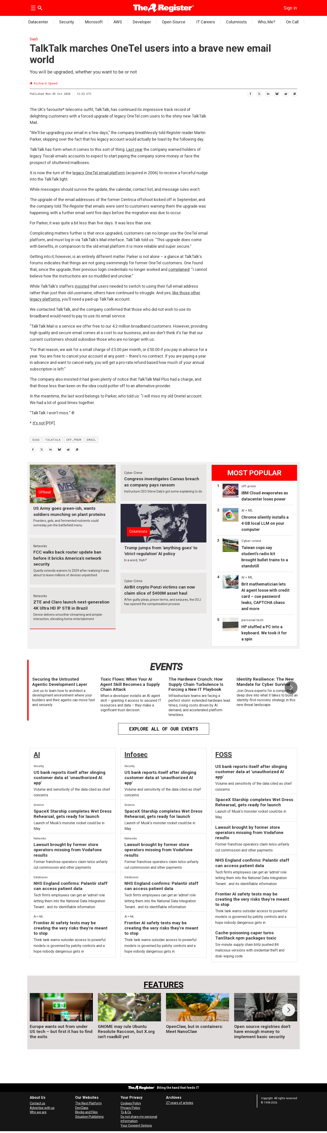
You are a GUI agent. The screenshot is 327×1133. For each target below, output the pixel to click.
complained (178, 269)
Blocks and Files (86, 1112)
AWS (118, 22)
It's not (38, 423)
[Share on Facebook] (250, 93)
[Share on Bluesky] (277, 93)
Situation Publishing (89, 1116)
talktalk (53, 440)
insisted (82, 286)
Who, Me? (266, 22)
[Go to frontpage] (163, 8)
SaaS (34, 39)
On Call (292, 22)
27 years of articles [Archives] (179, 1103)
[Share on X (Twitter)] (259, 93)
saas (36, 440)
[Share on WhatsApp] (294, 93)
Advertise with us (42, 1108)
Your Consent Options (136, 1125)
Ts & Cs (126, 1112)
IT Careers (205, 22)
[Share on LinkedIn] (268, 93)
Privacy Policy (130, 1108)
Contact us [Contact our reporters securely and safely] (37, 1103)
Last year (134, 149)
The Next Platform (88, 1103)
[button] (291, 687)
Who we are (38, 1112)
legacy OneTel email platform (98, 172)
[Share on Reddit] (285, 93)
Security (66, 22)
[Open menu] (33, 7)
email (91, 440)
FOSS (223, 754)
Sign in (290, 8)
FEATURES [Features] (163, 985)
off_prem (73, 440)
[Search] (40, 8)
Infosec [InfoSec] (136, 754)
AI (37, 754)
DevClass (81, 1108)
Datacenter (38, 22)
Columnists (236, 22)
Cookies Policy (131, 1103)
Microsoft (94, 22)
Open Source (173, 22)
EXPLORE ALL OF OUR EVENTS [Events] (163, 729)
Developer (142, 22)
